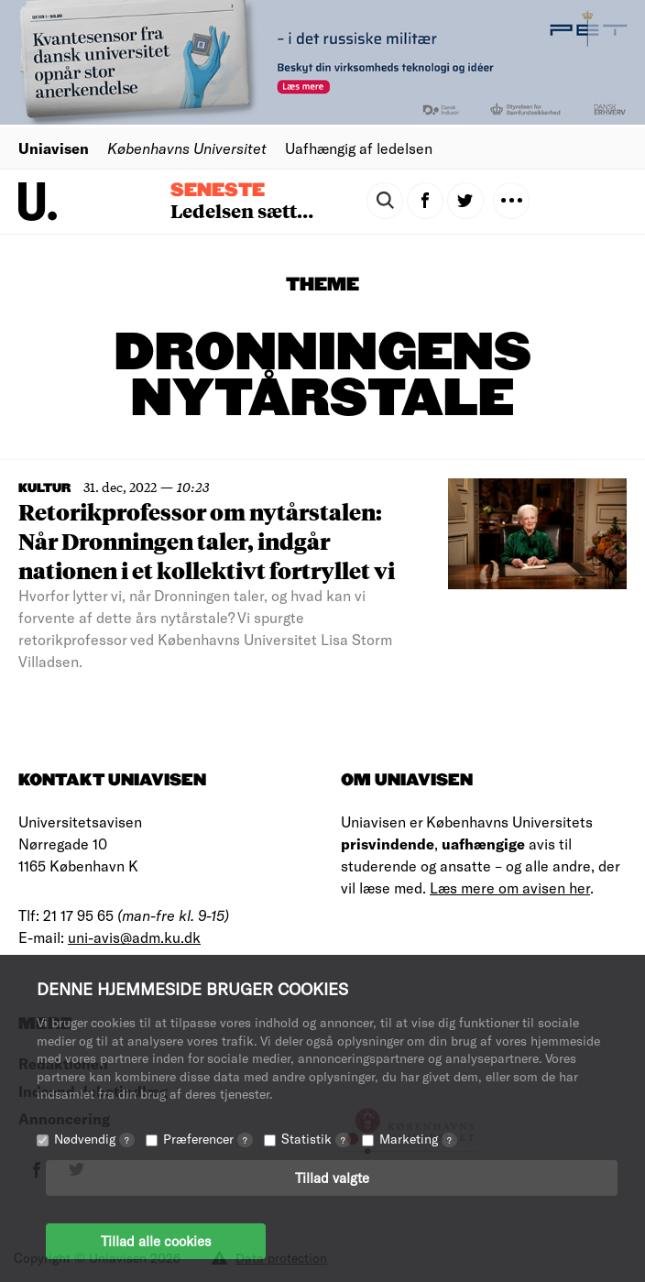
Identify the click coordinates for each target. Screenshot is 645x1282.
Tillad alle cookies (156, 1241)
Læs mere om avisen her (510, 887)
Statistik (316, 1138)
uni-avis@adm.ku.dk (134, 937)
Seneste (217, 191)
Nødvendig (94, 1138)
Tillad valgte (332, 1177)
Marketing (418, 1138)
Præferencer (208, 1138)
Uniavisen (53, 148)
